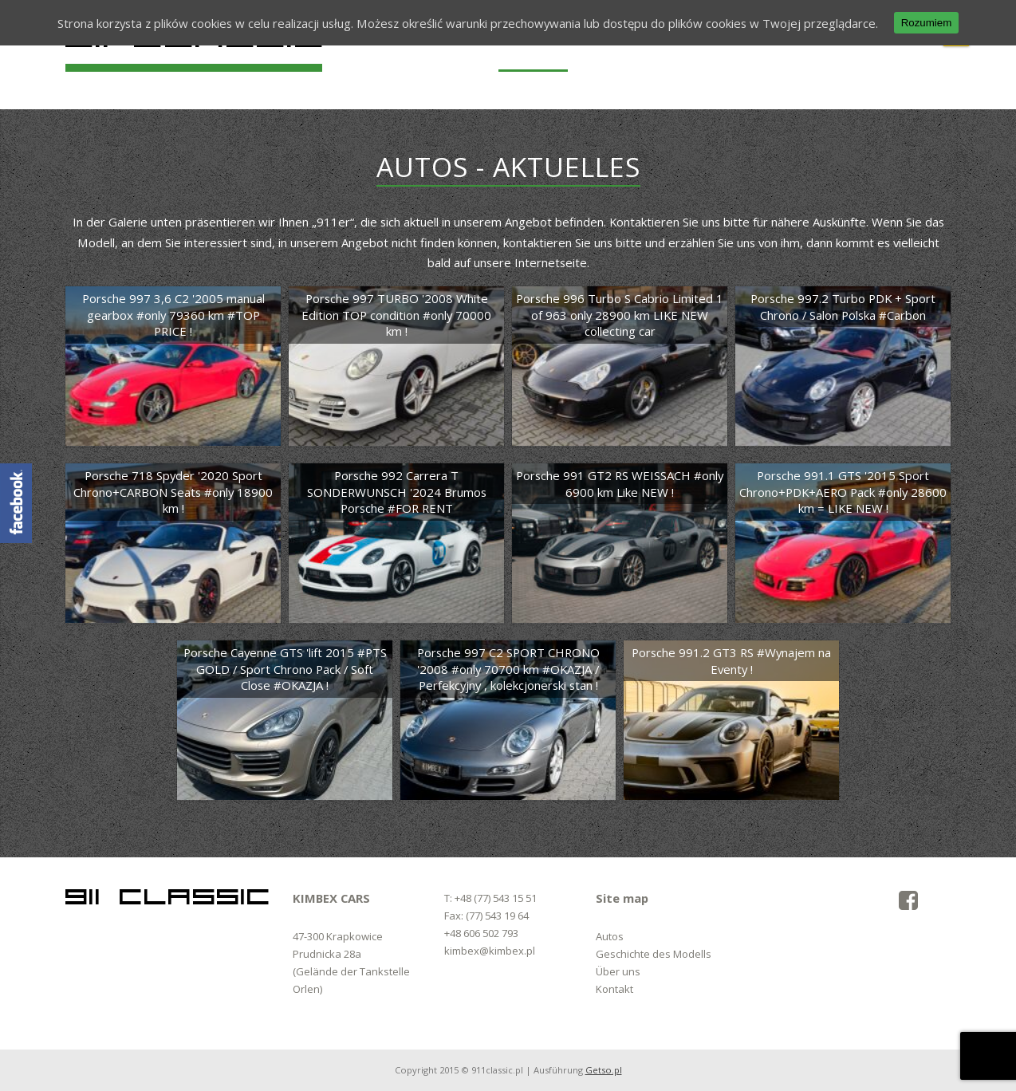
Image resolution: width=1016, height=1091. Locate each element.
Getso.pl (603, 1070)
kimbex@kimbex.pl (489, 950)
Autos (610, 936)
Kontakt (614, 989)
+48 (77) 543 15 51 (496, 898)
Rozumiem (926, 23)
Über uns (618, 971)
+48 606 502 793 (481, 933)
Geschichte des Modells (653, 954)
